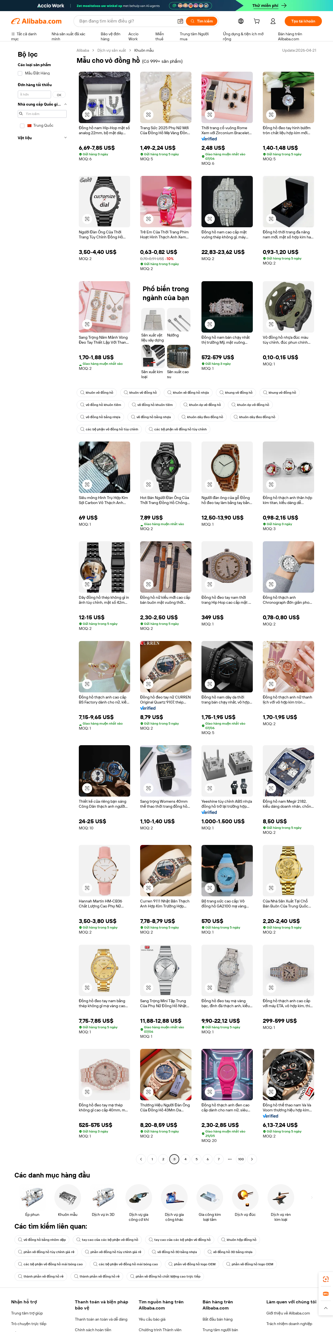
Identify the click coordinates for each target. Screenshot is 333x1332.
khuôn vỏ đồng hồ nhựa (191, 392)
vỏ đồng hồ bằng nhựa (101, 417)
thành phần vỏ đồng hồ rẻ (41, 1276)
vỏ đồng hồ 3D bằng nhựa (178, 1252)
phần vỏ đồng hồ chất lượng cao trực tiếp (167, 1276)
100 (241, 1159)
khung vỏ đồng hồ (241, 392)
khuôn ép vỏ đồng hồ (205, 405)
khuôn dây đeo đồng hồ (205, 417)
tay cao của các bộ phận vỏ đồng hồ (109, 1240)
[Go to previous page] (141, 1159)
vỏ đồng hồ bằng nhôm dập (42, 1240)
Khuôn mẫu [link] (147, 50)
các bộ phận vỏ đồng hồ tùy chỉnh (110, 429)
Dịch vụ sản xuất (114, 50)
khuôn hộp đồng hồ (244, 1240)
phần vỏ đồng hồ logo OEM (196, 1264)
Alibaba (83, 50)
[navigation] (42, 605)
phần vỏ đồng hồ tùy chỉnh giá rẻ (47, 1252)
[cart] (257, 21)
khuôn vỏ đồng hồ (97, 392)
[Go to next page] (252, 1159)
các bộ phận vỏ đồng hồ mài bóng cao (51, 1264)
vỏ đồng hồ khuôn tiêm (101, 405)
